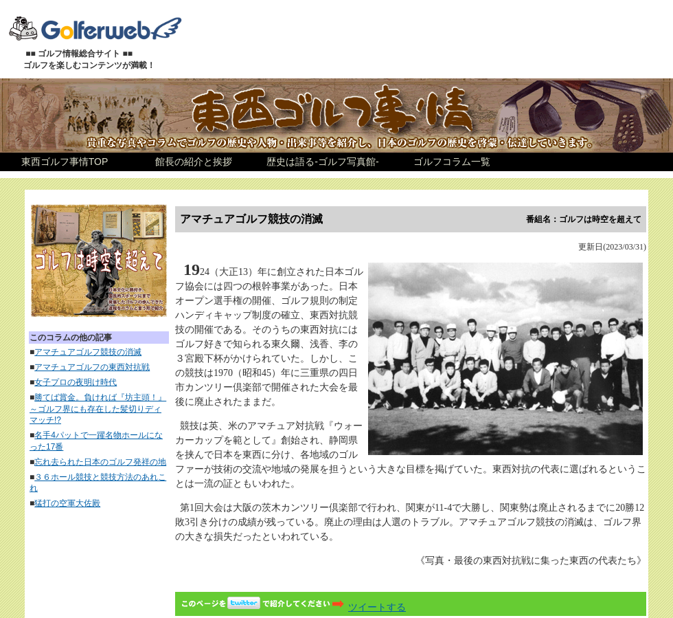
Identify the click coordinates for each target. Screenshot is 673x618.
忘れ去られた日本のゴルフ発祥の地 (100, 462)
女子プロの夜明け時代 (75, 382)
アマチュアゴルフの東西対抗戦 (92, 367)
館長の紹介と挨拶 (193, 161)
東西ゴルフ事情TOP (65, 161)
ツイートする (291, 607)
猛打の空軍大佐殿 (67, 503)
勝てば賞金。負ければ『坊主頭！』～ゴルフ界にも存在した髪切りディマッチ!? (98, 409)
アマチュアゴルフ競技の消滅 (87, 352)
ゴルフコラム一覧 (451, 161)
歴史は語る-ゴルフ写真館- (322, 161)
